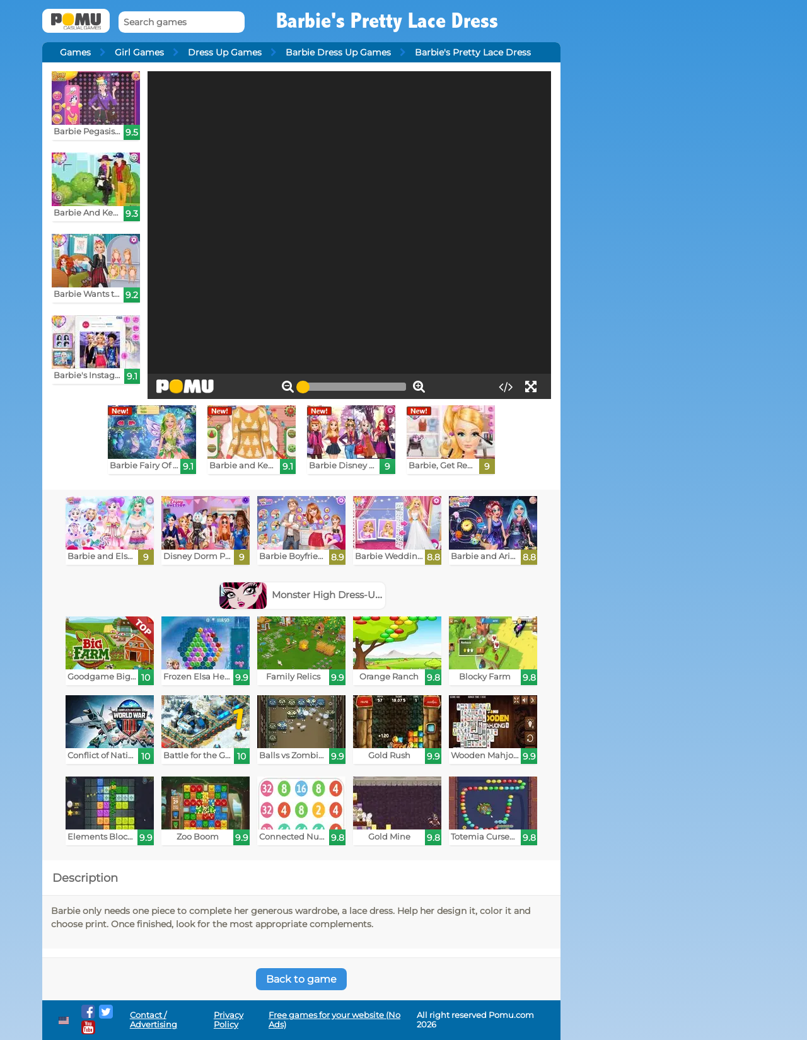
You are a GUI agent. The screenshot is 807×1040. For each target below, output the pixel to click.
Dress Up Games (225, 52)
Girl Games (139, 52)
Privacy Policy (228, 1019)
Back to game (301, 979)
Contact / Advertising (153, 1019)
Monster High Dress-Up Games (318, 595)
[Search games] (182, 22)
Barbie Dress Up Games (338, 52)
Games (75, 52)
